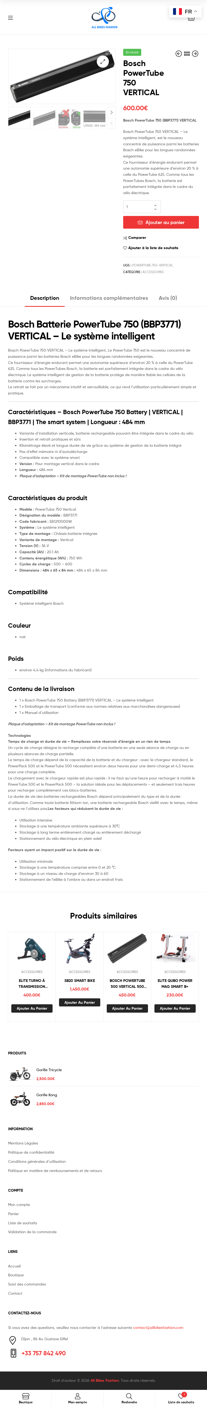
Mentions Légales (23, 1143)
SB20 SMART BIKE (79, 980)
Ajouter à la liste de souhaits (153, 247)
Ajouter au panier (165, 222)
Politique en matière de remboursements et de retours (55, 1170)
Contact (15, 1293)
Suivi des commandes (27, 1284)
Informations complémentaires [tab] (109, 297)
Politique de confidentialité (31, 1152)
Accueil (14, 1266)
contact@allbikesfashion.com (158, 1327)
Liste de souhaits (22, 1223)
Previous (112, 123)
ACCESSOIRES (153, 272)
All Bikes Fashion (105, 1380)
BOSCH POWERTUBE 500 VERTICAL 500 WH (127, 984)
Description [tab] (44, 297)
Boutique (16, 1275)
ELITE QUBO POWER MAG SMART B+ (175, 983)
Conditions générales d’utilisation (37, 1161)
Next (112, 112)
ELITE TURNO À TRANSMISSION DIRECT (32, 984)
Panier (13, 1213)
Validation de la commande (32, 1231)
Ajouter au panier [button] (32, 1008)
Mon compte (19, 1204)
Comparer (137, 237)
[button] (103, 62)
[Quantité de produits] (142, 206)
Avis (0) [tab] (168, 297)
